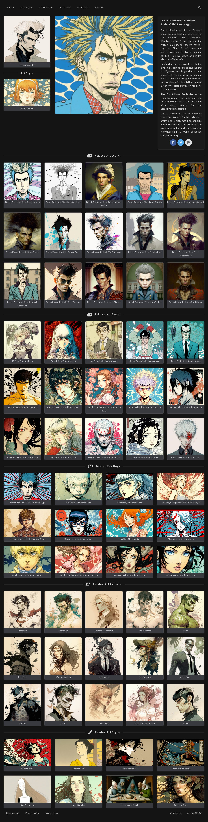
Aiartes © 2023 (194, 813)
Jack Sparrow (145, 677)
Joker (63, 723)
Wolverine (63, 631)
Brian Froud (33, 252)
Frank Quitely (155, 202)
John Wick (104, 677)
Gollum (69, 502)
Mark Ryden (155, 302)
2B (13, 361)
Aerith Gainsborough (97, 407)
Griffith (54, 361)
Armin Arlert (18, 575)
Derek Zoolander (27, 65)
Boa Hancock (13, 457)
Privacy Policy (32, 813)
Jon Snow (135, 457)
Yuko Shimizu (27, 768)
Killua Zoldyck (135, 407)
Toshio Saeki (78, 768)
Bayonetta (69, 539)
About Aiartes (13, 813)
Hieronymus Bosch (129, 805)
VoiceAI (99, 7)
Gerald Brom (196, 302)
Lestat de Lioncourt (104, 631)
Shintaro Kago (27, 108)
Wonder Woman (63, 677)
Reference (82, 7)
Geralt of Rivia (94, 457)
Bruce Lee (13, 407)
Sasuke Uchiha (176, 407)
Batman (22, 723)
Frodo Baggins (54, 407)
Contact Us (175, 813)
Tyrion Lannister (18, 539)
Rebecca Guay (180, 805)
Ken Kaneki (176, 457)
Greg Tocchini (74, 302)
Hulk (185, 631)
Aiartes (10, 7)
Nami (120, 539)
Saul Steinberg (74, 202)
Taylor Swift (104, 723)
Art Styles (26, 7)
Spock (185, 723)
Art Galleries (46, 7)
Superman (22, 631)
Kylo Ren (22, 677)
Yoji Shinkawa (114, 252)
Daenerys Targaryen (171, 502)
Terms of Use (51, 813)
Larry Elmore (115, 302)
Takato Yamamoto (129, 768)
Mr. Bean (95, 361)
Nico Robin (171, 575)
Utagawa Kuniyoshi (181, 768)
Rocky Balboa (136, 361)
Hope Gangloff (78, 805)
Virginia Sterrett (196, 202)
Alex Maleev (155, 252)
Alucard (171, 539)
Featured (65, 7)
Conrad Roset (74, 252)
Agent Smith (176, 361)
